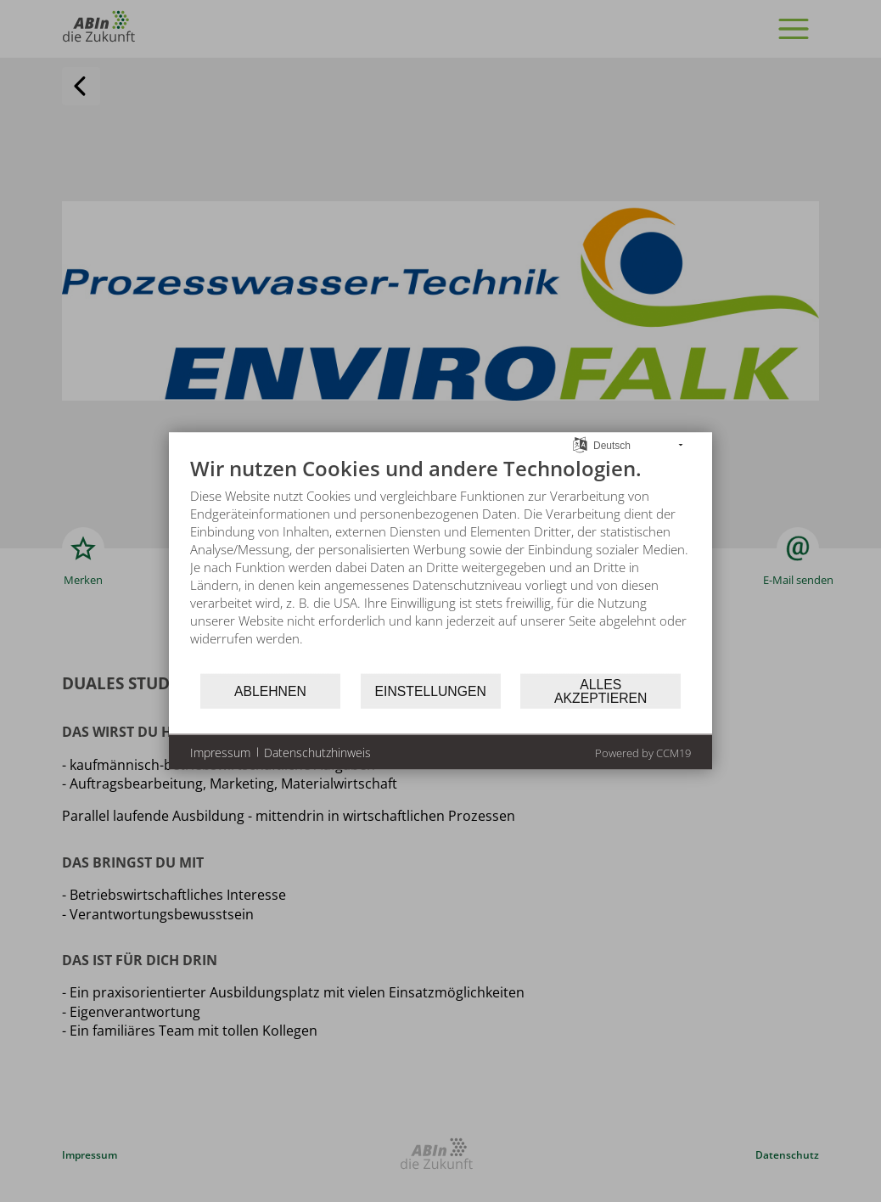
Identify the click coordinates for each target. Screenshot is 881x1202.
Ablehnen (270, 690)
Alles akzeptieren (600, 691)
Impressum (220, 752)
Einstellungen (430, 690)
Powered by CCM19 (643, 753)
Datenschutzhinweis (317, 752)
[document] (440, 564)
